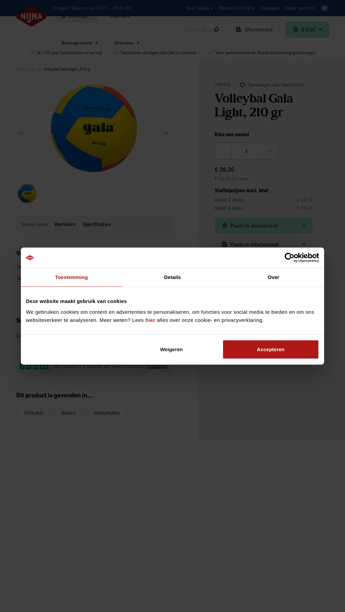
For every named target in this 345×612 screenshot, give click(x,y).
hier (151, 320)
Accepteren (271, 349)
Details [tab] (172, 277)
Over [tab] (274, 277)
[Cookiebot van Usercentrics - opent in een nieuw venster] (289, 258)
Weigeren (171, 349)
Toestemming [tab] (71, 277)
